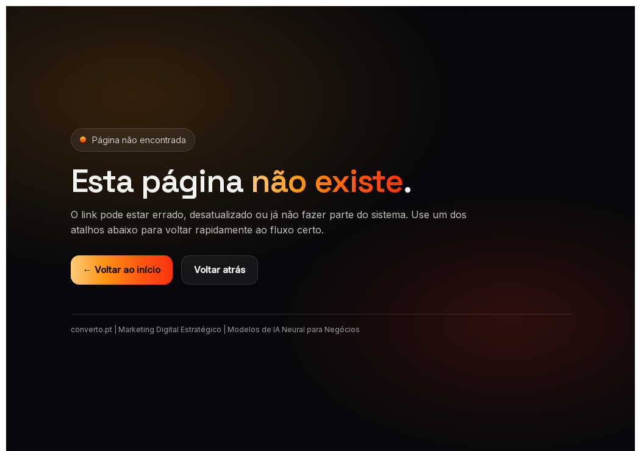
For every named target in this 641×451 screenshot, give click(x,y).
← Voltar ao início (121, 269)
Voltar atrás (219, 269)
